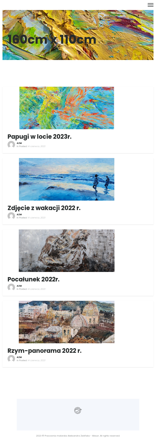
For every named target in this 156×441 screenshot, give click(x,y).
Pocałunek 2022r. (33, 279)
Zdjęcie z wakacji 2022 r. (44, 208)
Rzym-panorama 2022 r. (45, 350)
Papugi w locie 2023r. (39, 136)
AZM (19, 143)
